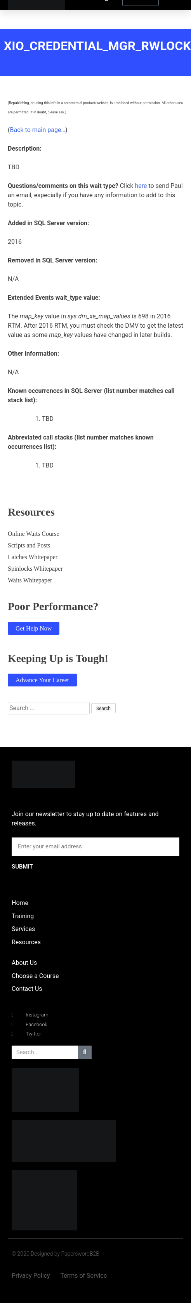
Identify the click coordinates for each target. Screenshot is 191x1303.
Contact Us (27, 988)
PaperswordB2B (80, 1254)
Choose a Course (35, 976)
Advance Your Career (42, 680)
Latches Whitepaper (32, 557)
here (141, 185)
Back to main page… (37, 130)
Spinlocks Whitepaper (35, 568)
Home (20, 903)
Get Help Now (34, 628)
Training (23, 916)
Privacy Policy (31, 1275)
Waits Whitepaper (30, 580)
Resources (26, 942)
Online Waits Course (33, 533)
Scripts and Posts (29, 545)
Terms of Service (84, 1275)
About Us (24, 962)
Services (23, 929)
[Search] (85, 1052)
